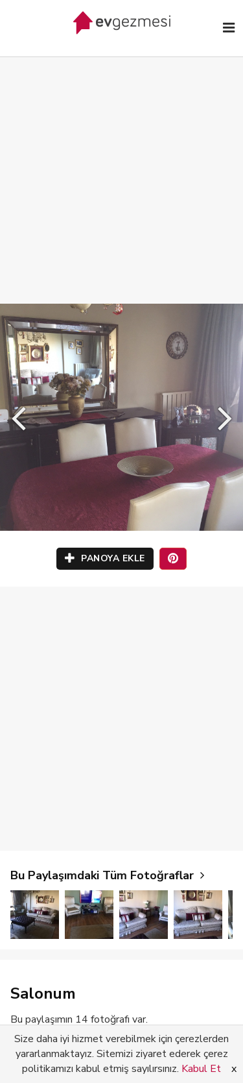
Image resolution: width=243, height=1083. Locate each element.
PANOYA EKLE (105, 558)
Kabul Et (201, 1069)
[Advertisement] (121, 167)
